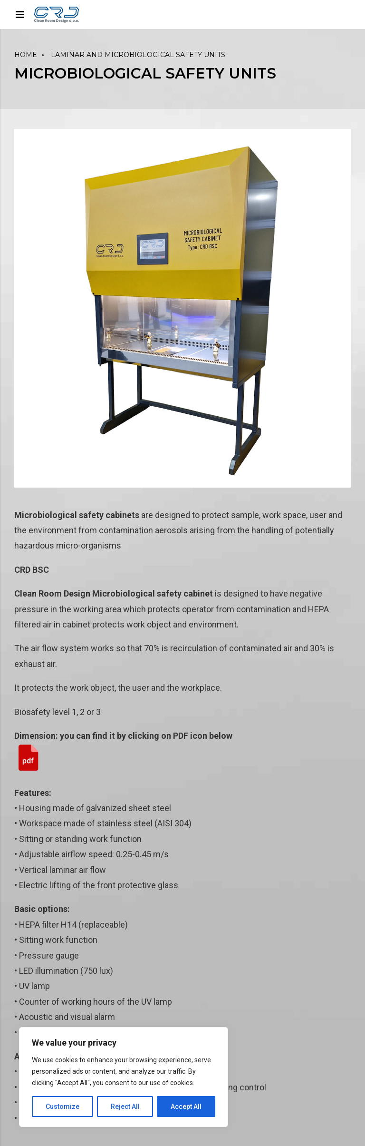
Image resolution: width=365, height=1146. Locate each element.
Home (25, 54)
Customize (62, 1106)
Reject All (125, 1106)
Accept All (186, 1106)
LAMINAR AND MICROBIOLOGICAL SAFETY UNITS (138, 54)
